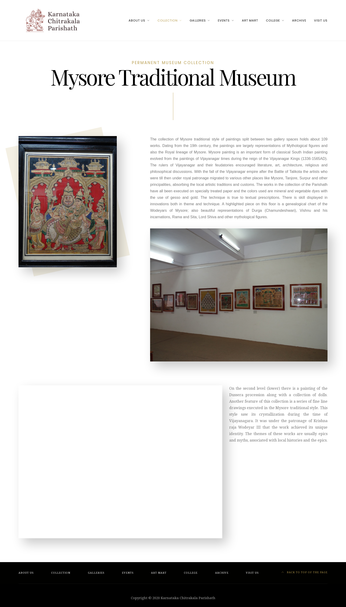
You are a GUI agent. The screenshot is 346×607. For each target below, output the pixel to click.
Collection (168, 20)
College (273, 20)
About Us (137, 20)
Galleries (198, 20)
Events (224, 20)
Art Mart (250, 20)
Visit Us (320, 20)
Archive (299, 20)
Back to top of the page (304, 572)
